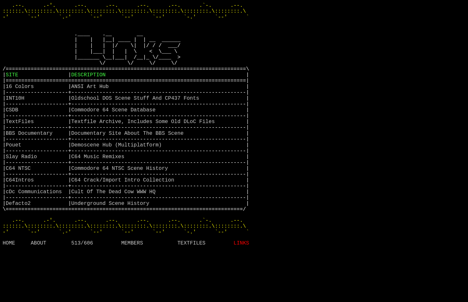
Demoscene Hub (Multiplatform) (118, 175)
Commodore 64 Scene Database (115, 132)
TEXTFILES (191, 293)
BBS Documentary (31, 161)
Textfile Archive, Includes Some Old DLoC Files (144, 147)
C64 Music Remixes (99, 190)
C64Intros (21, 218)
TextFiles (21, 147)
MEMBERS (132, 293)
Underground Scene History (111, 247)
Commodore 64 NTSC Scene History (121, 204)
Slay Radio (23, 190)
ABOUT (38, 293)
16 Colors (21, 104)
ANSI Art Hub (91, 104)
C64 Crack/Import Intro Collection (124, 218)
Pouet (15, 175)
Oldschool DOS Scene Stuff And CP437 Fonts (136, 118)
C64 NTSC (20, 204)
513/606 (82, 293)
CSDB (13, 132)
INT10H (17, 118)
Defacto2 (20, 247)
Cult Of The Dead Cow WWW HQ (115, 232)
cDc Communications (35, 232)
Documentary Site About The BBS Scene (129, 161)
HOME (9, 293)
